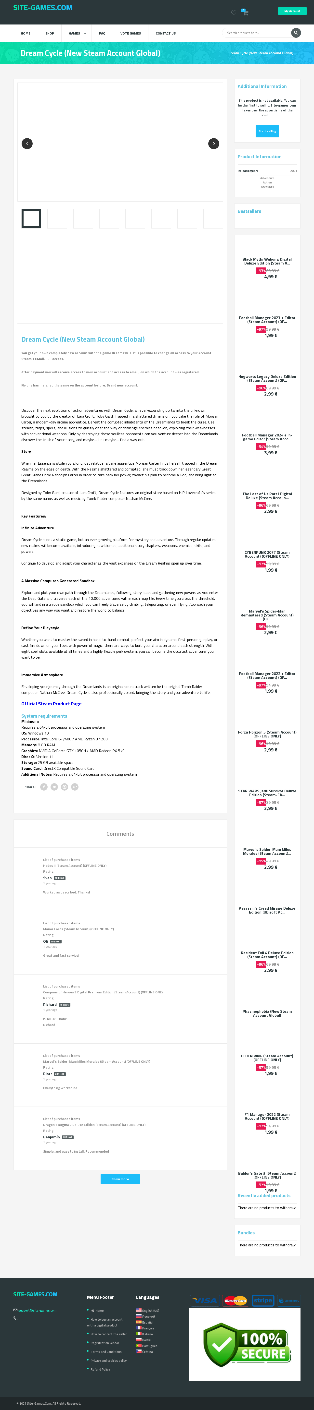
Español (144, 1322)
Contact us (166, 33)
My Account (292, 11)
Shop (49, 33)
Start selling (267, 131)
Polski (143, 1340)
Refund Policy (100, 1369)
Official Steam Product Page (51, 703)
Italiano (144, 1334)
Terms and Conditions (106, 1351)
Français (145, 1328)
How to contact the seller (109, 1334)
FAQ (102, 33)
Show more (120, 1178)
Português (146, 1345)
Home (25, 33)
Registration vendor (105, 1342)
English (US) (147, 1310)
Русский (145, 1316)
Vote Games (130, 33)
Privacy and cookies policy (109, 1360)
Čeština (144, 1351)
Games (77, 33)
